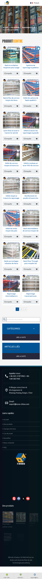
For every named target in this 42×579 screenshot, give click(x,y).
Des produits (7, 424)
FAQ (4, 447)
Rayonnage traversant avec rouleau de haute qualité (30, 295)
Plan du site (28, 560)
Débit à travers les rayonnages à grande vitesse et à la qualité (31, 132)
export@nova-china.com (19, 404)
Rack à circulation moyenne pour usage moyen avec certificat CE (11, 66)
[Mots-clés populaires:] (4, 319)
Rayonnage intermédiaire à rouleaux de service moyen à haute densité (11, 295)
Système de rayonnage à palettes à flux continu (31, 66)
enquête (7, 73)
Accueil (5, 419)
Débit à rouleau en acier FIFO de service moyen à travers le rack (31, 164)
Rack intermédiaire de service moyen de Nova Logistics (31, 230)
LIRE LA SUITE (21, 337)
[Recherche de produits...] (23, 319)
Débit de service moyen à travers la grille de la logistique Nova (11, 164)
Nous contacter (8, 443)
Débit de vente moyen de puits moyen (11, 230)
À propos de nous (9, 429)
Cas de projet (7, 433)
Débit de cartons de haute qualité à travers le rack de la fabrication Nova (30, 99)
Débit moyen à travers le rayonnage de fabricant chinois (11, 197)
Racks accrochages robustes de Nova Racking (11, 262)
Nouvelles (6, 438)
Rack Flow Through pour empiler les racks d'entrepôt (30, 262)
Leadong (27, 563)
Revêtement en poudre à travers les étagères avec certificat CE (30, 197)
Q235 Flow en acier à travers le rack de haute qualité (11, 132)
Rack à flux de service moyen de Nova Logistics (11, 99)
